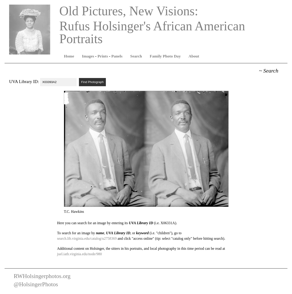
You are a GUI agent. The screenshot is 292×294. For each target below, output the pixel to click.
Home (69, 56)
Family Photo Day (165, 56)
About (193, 56)
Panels (117, 56)
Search (136, 56)
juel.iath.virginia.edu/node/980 (79, 254)
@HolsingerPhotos (36, 284)
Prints (102, 56)
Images (88, 56)
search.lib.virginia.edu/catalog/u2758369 (87, 238)
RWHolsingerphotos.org (42, 276)
